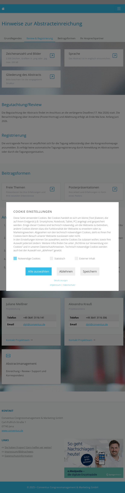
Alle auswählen (38, 271)
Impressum (55, 284)
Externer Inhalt (85, 258)
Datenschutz (69, 284)
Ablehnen (66, 271)
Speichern (90, 271)
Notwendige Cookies (26, 258)
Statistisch (57, 258)
